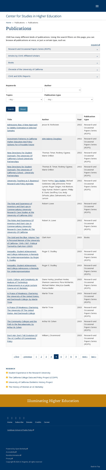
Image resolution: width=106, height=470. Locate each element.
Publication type (53, 95)
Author (48, 85)
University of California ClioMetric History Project (31, 382)
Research (10, 369)
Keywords (11, 85)
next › (85, 357)
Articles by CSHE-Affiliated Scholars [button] (24, 55)
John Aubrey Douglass (52, 138)
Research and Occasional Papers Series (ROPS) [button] (29, 49)
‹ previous (28, 357)
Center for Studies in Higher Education (33, 16)
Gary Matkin (60, 180)
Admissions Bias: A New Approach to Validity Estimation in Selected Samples (22, 127)
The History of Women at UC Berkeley (26, 387)
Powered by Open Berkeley (17, 449)
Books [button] (11, 62)
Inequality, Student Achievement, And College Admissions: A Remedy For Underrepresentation (23, 268)
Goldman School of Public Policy (20, 430)
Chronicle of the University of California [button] (25, 69)
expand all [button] (95, 44)
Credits (38, 422)
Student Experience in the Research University (29, 372)
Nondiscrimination (13, 455)
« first (17, 357)
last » (94, 357)
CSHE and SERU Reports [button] (19, 76)
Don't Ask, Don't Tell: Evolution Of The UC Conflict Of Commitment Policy (22, 338)
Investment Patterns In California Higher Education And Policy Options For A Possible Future (22, 141)
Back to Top (95, 466)
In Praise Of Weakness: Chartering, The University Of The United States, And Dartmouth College (23, 310)
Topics (9, 95)
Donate (29, 422)
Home (8, 22)
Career (47, 422)
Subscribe (19, 422)
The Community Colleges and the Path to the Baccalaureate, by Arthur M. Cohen (22, 324)
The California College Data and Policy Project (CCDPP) (33, 377)
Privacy (9, 458)
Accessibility (11, 452)
